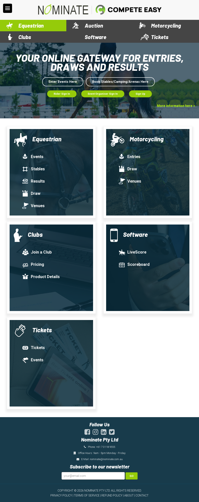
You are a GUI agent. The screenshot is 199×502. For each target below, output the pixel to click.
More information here (176, 106)
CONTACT (142, 495)
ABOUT (129, 495)
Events (32, 157)
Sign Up (140, 93)
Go (131, 475)
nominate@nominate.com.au (106, 459)
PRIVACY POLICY (61, 495)
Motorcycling (166, 25)
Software (95, 37)
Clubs (24, 37)
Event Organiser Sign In (103, 93)
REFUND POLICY (111, 495)
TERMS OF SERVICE (87, 495)
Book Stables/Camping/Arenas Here (120, 82)
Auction (94, 25)
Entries (129, 157)
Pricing (33, 264)
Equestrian (31, 25)
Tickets (159, 37)
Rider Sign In (62, 93)
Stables (33, 169)
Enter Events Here (63, 82)
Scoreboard (134, 264)
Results (33, 181)
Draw (31, 193)
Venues (33, 206)
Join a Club (37, 252)
